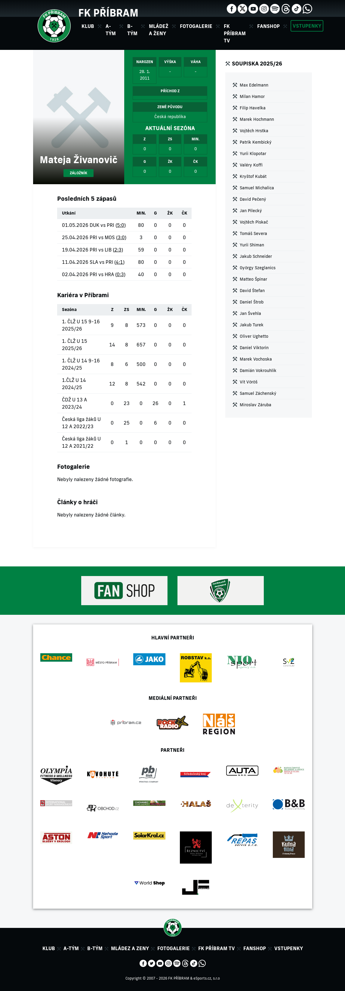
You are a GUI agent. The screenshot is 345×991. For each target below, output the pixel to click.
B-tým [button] (132, 29)
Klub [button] (88, 26)
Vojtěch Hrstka (254, 130)
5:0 (120, 225)
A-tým (71, 948)
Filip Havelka (253, 108)
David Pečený (253, 199)
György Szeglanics (258, 267)
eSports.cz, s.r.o (206, 978)
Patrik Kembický (256, 142)
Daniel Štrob (251, 302)
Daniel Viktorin (254, 347)
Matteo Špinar (253, 279)
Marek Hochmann (257, 119)
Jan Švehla (250, 313)
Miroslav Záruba (255, 404)
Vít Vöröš (248, 382)
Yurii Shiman (252, 245)
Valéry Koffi (251, 165)
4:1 (119, 262)
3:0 (121, 237)
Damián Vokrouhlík (258, 370)
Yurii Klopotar (253, 153)
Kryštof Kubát (253, 176)
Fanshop (268, 26)
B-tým (95, 948)
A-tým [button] (111, 29)
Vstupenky (307, 26)
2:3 (118, 250)
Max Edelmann (254, 85)
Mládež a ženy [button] (158, 29)
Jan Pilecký (251, 210)
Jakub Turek (251, 325)
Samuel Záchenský (258, 393)
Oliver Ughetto (254, 336)
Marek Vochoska (256, 359)
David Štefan (252, 290)
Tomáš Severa (253, 233)
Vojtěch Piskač (254, 222)
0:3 (120, 274)
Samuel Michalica (257, 188)
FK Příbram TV (235, 33)
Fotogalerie (196, 26)
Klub (48, 948)
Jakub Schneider (256, 256)
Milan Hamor (252, 96)
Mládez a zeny (130, 948)
